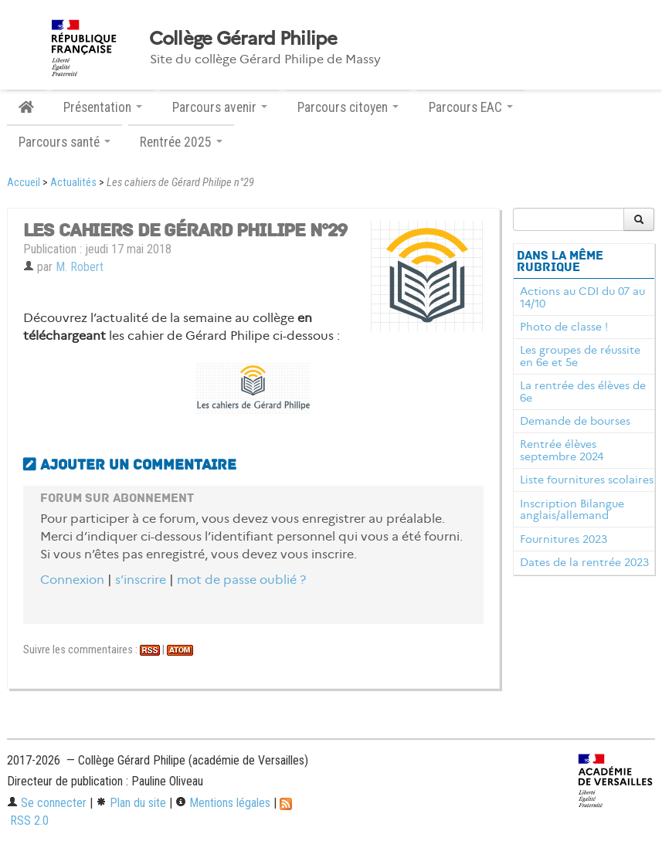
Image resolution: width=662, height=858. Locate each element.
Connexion (72, 579)
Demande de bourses (575, 421)
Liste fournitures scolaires (587, 480)
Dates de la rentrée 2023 (584, 562)
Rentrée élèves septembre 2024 (561, 450)
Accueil (23, 182)
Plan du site (131, 802)
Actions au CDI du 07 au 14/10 (582, 297)
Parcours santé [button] (64, 142)
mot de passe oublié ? (241, 579)
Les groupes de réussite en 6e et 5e (580, 356)
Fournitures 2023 (563, 539)
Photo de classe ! (564, 327)
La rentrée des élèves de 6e (583, 391)
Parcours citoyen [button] (348, 107)
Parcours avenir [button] (219, 107)
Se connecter (47, 802)
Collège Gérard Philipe (243, 39)
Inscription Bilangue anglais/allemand (572, 510)
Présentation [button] (102, 107)
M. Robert (80, 266)
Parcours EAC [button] (471, 107)
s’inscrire (140, 579)
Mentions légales (222, 802)
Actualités (73, 182)
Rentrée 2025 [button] (181, 142)
